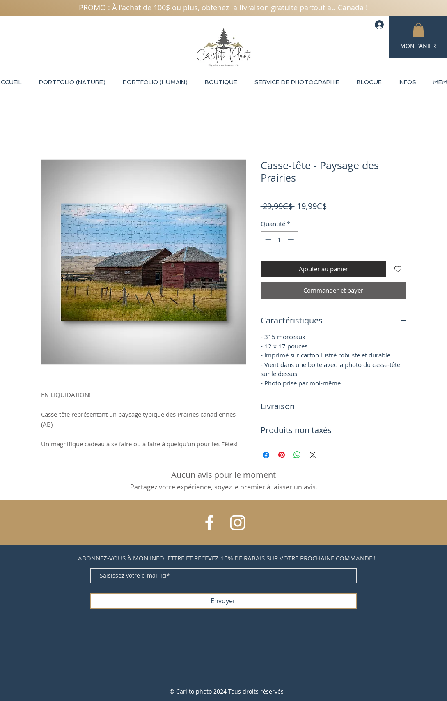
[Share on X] (313, 455)
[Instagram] (237, 522)
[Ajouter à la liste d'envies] (398, 269)
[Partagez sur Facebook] (266, 455)
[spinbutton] (279, 239)
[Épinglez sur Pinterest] (282, 455)
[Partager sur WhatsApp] (297, 455)
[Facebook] (209, 522)
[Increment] (291, 239)
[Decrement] (267, 239)
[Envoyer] (223, 601)
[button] (418, 30)
